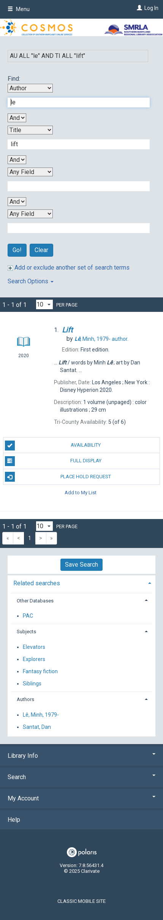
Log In (151, 8)
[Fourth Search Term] (74, 228)
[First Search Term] (74, 102)
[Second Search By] (30, 130)
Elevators (34, 647)
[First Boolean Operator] (17, 117)
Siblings (32, 683)
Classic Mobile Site (81, 901)
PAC (28, 616)
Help (14, 819)
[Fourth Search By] (30, 213)
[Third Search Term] (74, 186)
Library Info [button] (81, 755)
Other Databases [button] (35, 601)
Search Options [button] (31, 281)
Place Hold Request (58, 477)
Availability (53, 445)
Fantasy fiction (40, 671)
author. (101, 339)
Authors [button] (25, 699)
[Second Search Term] (74, 144)
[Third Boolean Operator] (17, 201)
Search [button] (81, 777)
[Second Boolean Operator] (17, 159)
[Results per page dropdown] (44, 304)
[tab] (81, 582)
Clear (41, 250)
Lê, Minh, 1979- (41, 715)
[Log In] (138, 8)
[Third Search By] (30, 172)
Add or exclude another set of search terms (69, 267)
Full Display (53, 461)
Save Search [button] (81, 564)
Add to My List (81, 492)
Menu (19, 9)
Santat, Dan (37, 727)
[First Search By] (30, 88)
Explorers (34, 659)
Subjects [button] (26, 631)
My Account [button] (81, 798)
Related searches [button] (36, 583)
